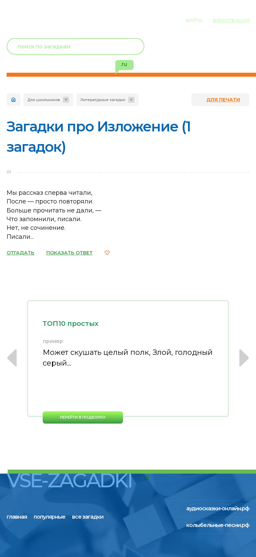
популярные (52, 20)
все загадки (92, 20)
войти (194, 20)
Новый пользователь (205, 46)
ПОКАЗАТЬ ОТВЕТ (69, 253)
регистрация (231, 20)
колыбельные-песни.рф (217, 525)
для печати (223, 100)
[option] (128, 362)
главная (17, 20)
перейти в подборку (83, 417)
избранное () (211, 60)
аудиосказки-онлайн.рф (217, 508)
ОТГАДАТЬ (20, 253)
